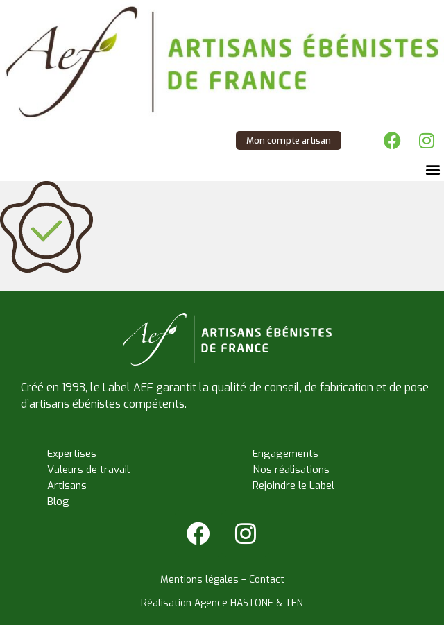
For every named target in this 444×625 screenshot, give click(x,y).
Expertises (71, 454)
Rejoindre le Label (293, 486)
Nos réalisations (291, 470)
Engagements (285, 454)
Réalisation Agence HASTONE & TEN (222, 603)
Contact (266, 579)
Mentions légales (199, 579)
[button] (432, 169)
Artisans (67, 486)
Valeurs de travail (88, 470)
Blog (58, 501)
